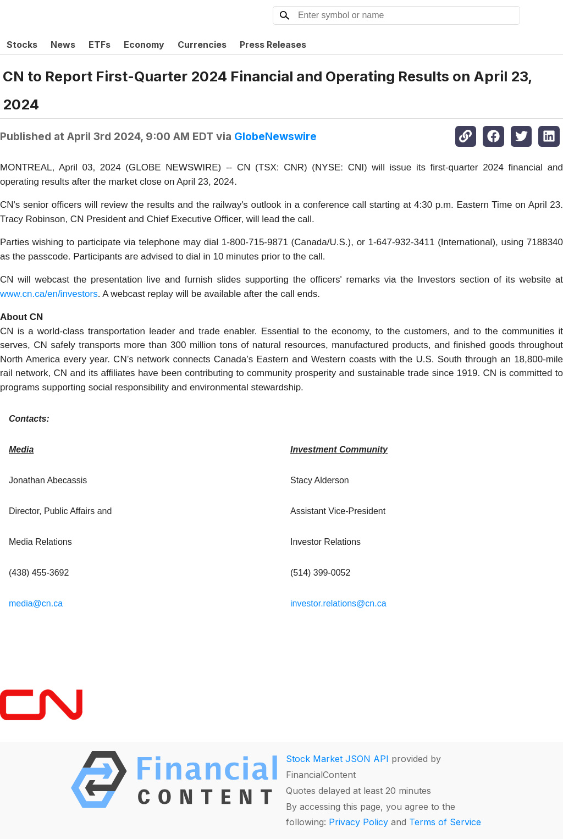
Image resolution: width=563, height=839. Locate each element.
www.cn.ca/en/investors (49, 294)
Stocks (22, 44)
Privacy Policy (358, 821)
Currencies (202, 44)
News (63, 44)
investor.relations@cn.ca (338, 603)
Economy (144, 44)
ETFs (100, 44)
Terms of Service (445, 821)
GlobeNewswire (275, 136)
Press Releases (273, 44)
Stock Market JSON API (337, 758)
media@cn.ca (36, 603)
